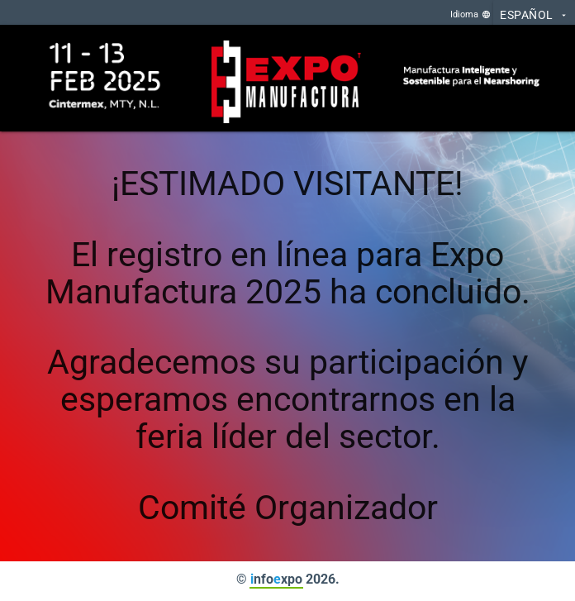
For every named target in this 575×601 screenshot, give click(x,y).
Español (534, 15)
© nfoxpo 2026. (288, 579)
